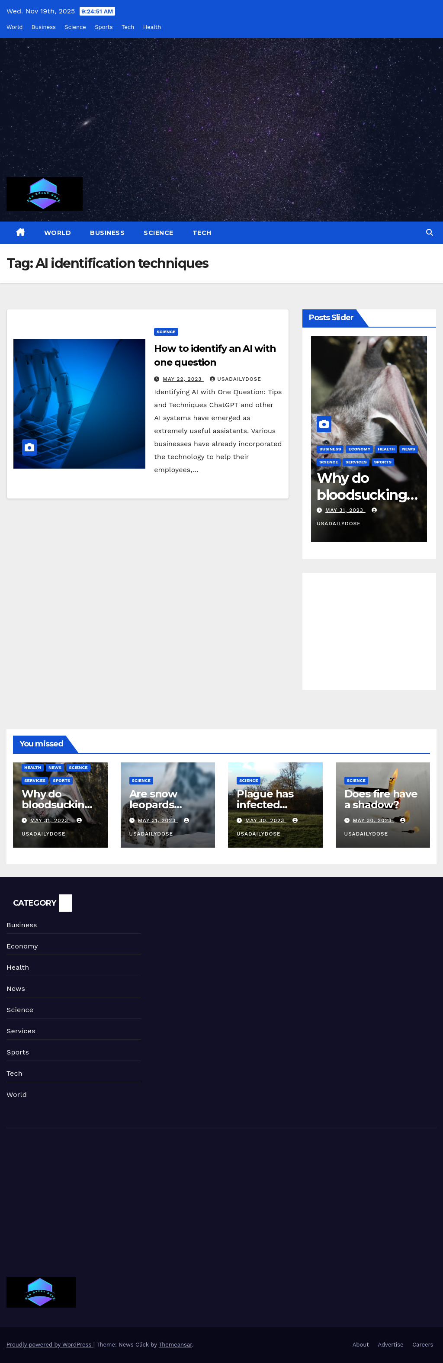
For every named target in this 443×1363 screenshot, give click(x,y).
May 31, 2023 (345, 510)
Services (355, 462)
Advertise (390, 1344)
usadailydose (235, 379)
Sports (103, 27)
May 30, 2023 (265, 820)
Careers (422, 1344)
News (54, 767)
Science (75, 27)
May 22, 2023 (183, 379)
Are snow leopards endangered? (164, 805)
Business (44, 27)
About (361, 1344)
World (14, 27)
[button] (429, 232)
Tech (128, 27)
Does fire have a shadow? (380, 799)
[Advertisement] (221, 113)
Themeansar (175, 1344)
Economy (359, 449)
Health (152, 27)
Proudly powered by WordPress (49, 1344)
